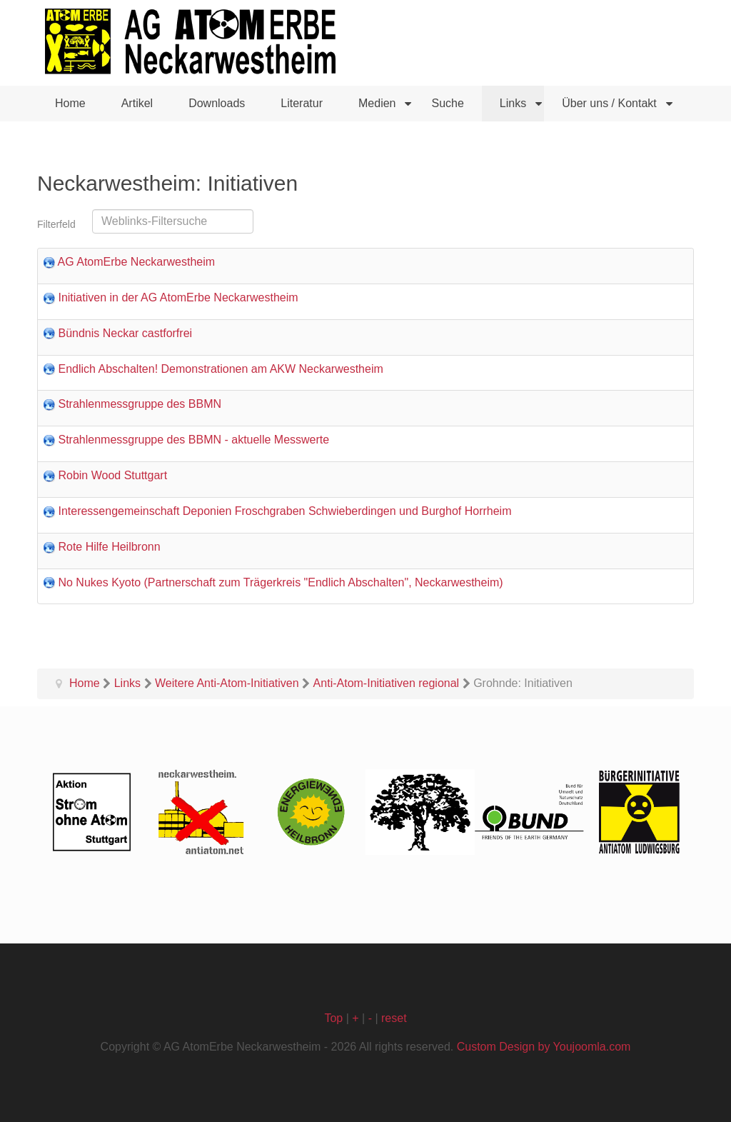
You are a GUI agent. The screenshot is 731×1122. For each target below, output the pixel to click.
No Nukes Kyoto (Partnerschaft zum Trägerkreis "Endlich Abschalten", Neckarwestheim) (280, 582)
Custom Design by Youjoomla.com (544, 1047)
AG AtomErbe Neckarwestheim (137, 262)
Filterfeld (58, 224)
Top (333, 1018)
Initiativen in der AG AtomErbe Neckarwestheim (178, 297)
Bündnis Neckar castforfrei (125, 333)
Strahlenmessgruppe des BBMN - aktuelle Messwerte (193, 440)
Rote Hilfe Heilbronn (109, 547)
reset (394, 1018)
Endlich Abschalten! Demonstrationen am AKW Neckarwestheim (220, 369)
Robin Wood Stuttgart (112, 475)
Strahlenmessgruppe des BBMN (139, 404)
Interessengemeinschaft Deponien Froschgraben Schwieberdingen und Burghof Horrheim (284, 511)
